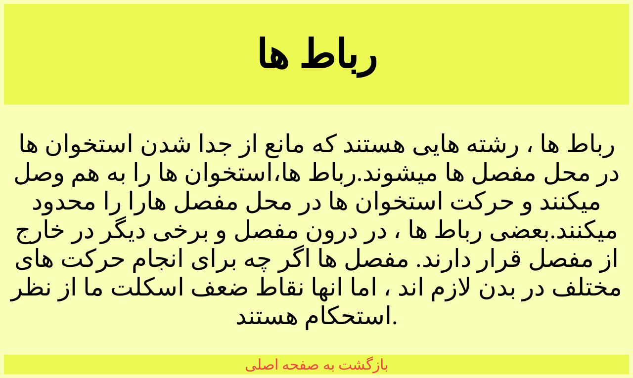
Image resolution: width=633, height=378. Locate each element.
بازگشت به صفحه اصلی (317, 364)
